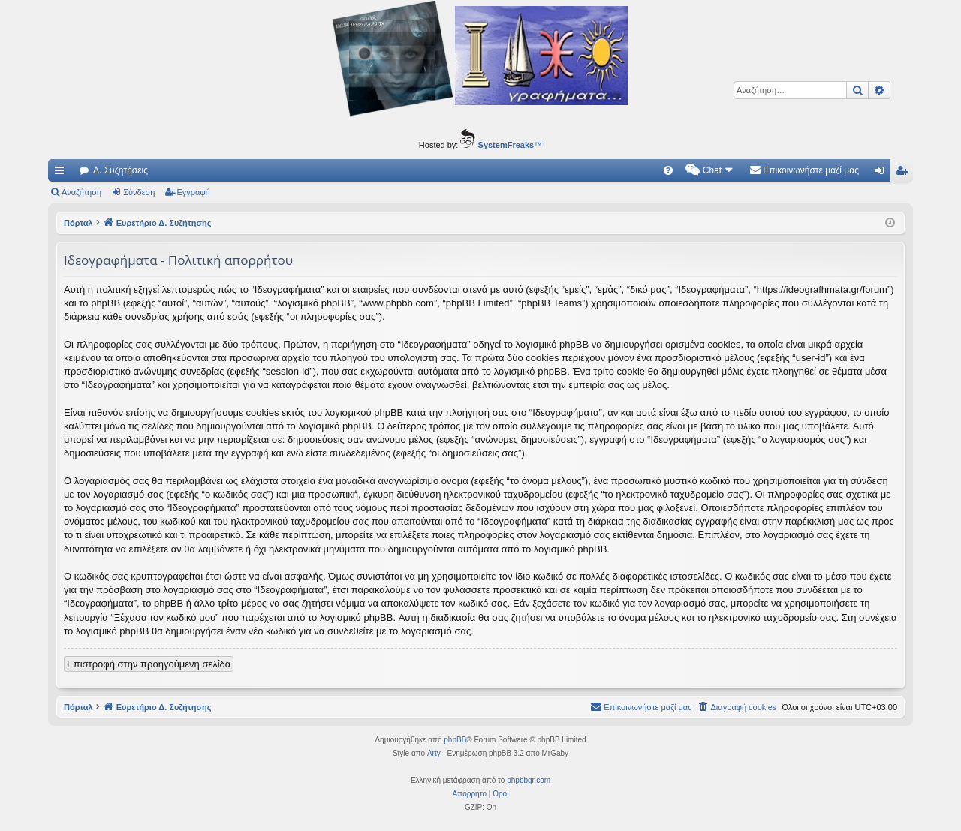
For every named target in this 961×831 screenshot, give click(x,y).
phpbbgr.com (528, 780)
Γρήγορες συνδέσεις (62, 173)
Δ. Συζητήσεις (120, 170)
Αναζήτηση (81, 192)
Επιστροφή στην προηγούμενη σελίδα (148, 664)
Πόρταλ (78, 222)
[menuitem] (668, 170)
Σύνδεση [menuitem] (882, 173)
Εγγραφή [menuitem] (904, 173)
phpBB (455, 740)
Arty (434, 753)
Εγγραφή (193, 192)
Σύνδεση (139, 192)
